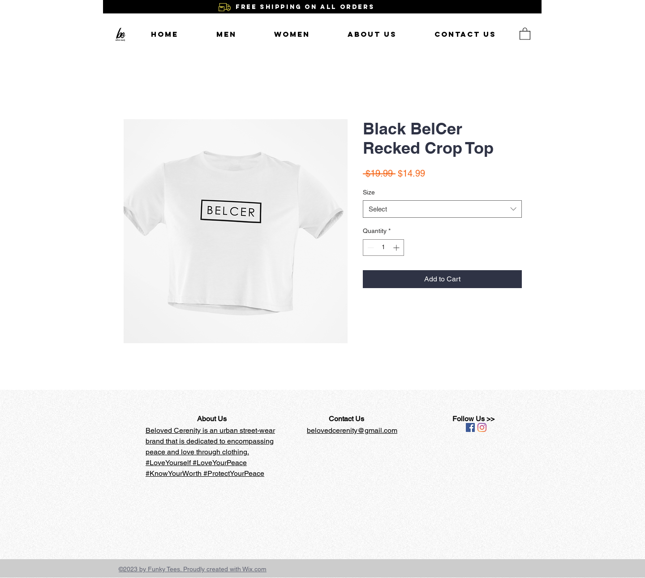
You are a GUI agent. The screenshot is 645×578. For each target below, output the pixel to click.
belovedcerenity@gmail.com (352, 430)
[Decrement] (369, 247)
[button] (525, 33)
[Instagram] (481, 427)
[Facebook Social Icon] (470, 427)
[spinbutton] (383, 247)
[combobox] (442, 209)
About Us (212, 418)
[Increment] (397, 247)
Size (369, 192)
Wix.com (254, 569)
